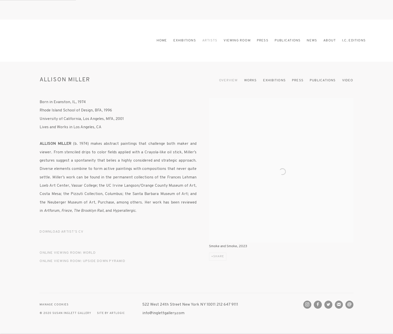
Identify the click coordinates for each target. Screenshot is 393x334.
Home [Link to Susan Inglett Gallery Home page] (162, 40)
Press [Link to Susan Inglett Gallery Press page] (262, 40)
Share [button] (218, 256)
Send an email (349, 305)
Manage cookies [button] (54, 305)
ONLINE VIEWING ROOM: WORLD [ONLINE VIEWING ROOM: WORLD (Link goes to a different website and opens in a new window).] (67, 253)
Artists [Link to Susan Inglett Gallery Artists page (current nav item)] (209, 40)
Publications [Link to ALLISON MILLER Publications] (323, 80)
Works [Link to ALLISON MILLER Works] (250, 80)
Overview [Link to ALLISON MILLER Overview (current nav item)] (228, 80)
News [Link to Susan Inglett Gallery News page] (312, 40)
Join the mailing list (339, 305)
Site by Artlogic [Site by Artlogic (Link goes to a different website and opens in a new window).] (111, 313)
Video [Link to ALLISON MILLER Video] (347, 80)
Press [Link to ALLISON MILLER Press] (298, 80)
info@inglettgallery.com (163, 313)
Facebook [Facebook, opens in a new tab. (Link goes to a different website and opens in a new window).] (318, 305)
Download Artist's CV (64, 233)
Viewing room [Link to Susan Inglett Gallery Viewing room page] (237, 40)
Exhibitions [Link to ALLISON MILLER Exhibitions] (274, 80)
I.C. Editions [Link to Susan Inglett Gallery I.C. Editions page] (354, 40)
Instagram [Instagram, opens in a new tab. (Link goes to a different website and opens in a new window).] (307, 305)
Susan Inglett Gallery (65, 40)
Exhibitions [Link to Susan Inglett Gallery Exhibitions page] (184, 40)
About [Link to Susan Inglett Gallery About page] (329, 40)
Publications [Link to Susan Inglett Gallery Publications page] (288, 40)
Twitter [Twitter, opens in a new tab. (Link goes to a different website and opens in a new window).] (328, 305)
